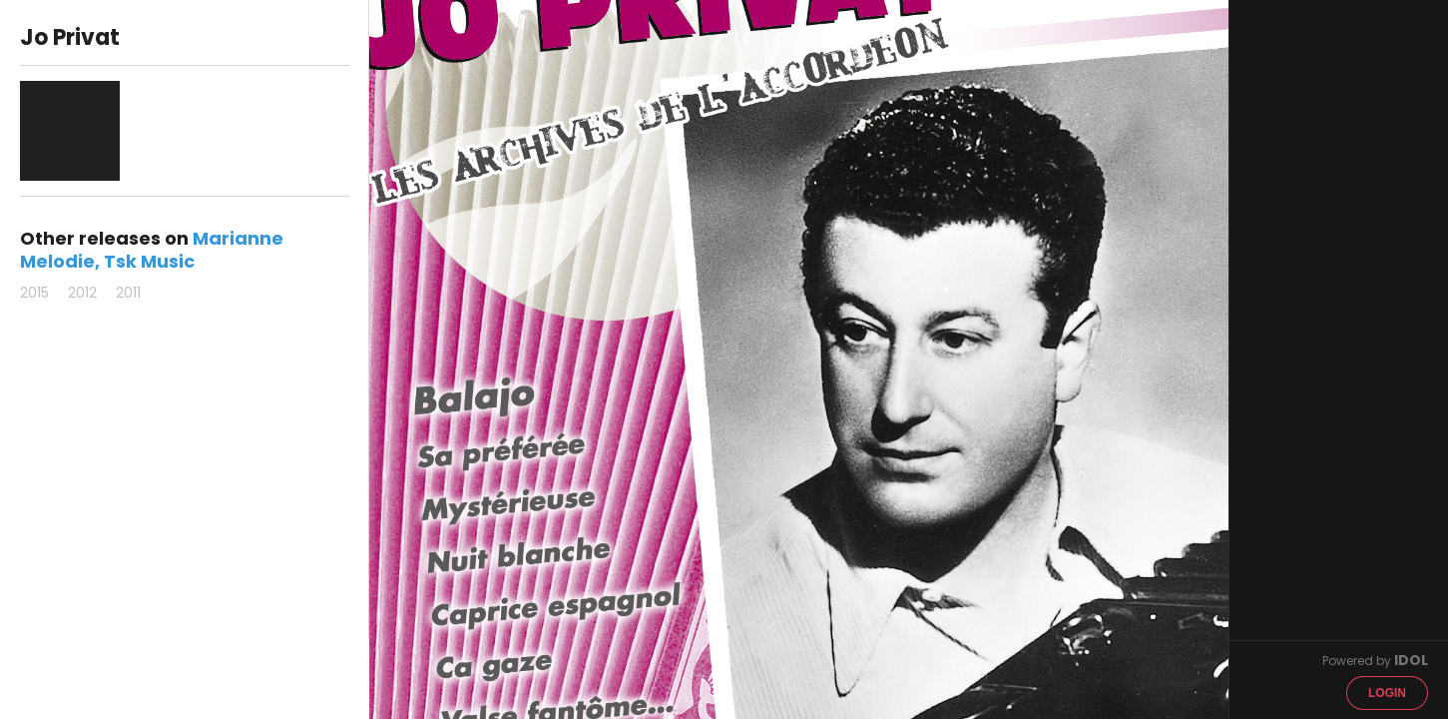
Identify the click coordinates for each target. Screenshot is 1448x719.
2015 (34, 293)
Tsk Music (149, 261)
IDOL (1411, 660)
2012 (82, 293)
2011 (128, 293)
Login (1387, 693)
